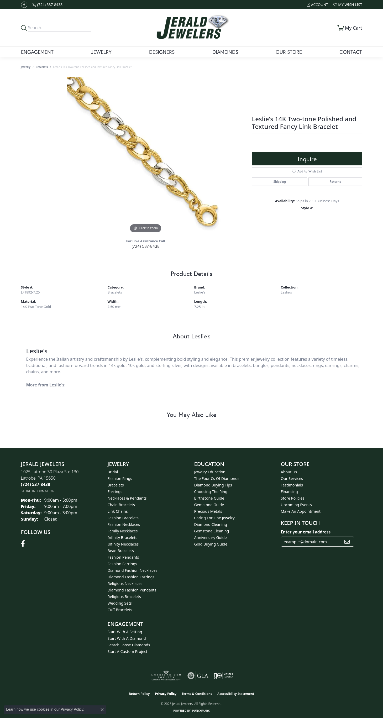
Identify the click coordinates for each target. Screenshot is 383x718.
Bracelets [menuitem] (116, 485)
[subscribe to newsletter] (347, 541)
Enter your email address (306, 531)
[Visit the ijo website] (223, 675)
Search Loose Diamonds (129, 644)
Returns (335, 182)
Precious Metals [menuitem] (208, 511)
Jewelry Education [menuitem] (209, 471)
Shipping (279, 182)
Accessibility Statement (235, 693)
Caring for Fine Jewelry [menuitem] (214, 517)
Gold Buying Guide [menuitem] (210, 544)
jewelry (26, 67)
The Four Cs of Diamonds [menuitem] (216, 478)
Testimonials (292, 485)
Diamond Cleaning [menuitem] (210, 524)
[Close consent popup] (102, 709)
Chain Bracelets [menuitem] (121, 504)
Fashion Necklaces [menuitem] (124, 524)
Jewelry (101, 52)
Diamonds (225, 52)
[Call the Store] (35, 484)
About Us (289, 471)
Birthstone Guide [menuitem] (209, 498)
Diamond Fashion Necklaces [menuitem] (133, 570)
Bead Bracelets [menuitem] (121, 550)
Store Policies (293, 498)
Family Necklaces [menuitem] (123, 530)
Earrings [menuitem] (115, 491)
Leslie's (199, 292)
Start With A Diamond (127, 638)
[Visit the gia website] (197, 675)
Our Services (292, 478)
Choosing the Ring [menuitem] (211, 491)
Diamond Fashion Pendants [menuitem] (132, 590)
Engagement (37, 52)
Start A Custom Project (128, 651)
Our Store (289, 52)
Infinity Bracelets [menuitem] (122, 537)
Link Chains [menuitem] (118, 511)
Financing (289, 491)
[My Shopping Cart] (349, 28)
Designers (162, 52)
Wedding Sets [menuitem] (120, 603)
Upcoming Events (296, 504)
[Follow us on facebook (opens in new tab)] (24, 5)
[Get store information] (38, 491)
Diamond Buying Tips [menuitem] (213, 485)
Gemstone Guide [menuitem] (209, 504)
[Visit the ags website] (166, 675)
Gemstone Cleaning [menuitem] (211, 530)
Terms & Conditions (197, 693)
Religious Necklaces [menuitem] (125, 583)
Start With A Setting (125, 631)
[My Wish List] (347, 4)
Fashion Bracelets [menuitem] (123, 517)
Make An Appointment (301, 511)
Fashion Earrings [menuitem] (122, 563)
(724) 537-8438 (146, 246)
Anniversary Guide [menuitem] (210, 537)
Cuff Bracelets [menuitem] (120, 609)
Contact (350, 52)
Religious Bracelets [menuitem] (124, 596)
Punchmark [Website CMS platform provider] (201, 710)
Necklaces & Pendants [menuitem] (127, 498)
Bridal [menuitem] (113, 471)
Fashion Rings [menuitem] (120, 478)
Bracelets (42, 67)
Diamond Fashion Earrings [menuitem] (131, 576)
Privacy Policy (165, 693)
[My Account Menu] (317, 4)
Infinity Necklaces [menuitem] (123, 544)
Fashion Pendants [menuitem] (123, 557)
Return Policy (139, 693)
